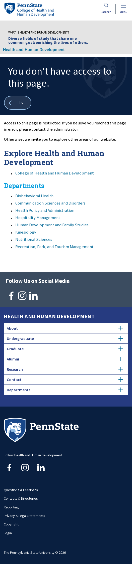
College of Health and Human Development (54, 173)
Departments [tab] (65, 389)
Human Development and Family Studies (52, 225)
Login (8, 533)
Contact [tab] (65, 379)
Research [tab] (65, 369)
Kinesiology (25, 232)
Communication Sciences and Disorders (50, 203)
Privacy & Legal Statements (24, 515)
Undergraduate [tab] (65, 338)
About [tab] (65, 328)
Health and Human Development (33, 50)
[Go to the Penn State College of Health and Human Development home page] (29, 9)
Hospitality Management (37, 217)
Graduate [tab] (65, 348)
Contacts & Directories (21, 498)
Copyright (11, 524)
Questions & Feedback (21, 490)
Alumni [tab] (65, 358)
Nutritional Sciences (33, 239)
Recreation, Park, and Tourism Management (54, 246)
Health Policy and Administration (44, 210)
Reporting (11, 507)
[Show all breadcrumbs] (17, 103)
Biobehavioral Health (34, 196)
